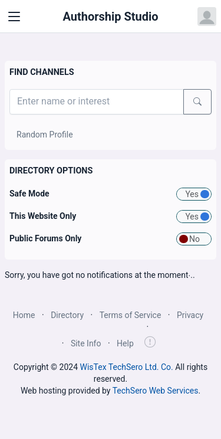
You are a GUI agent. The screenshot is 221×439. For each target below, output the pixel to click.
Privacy (190, 315)
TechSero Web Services (156, 390)
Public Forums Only (45, 238)
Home (24, 315)
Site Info (86, 343)
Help (125, 343)
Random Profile (45, 134)
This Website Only (42, 216)
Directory (67, 315)
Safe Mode (29, 193)
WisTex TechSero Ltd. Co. (126, 367)
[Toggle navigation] (14, 16)
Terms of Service (130, 315)
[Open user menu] (206, 16)
